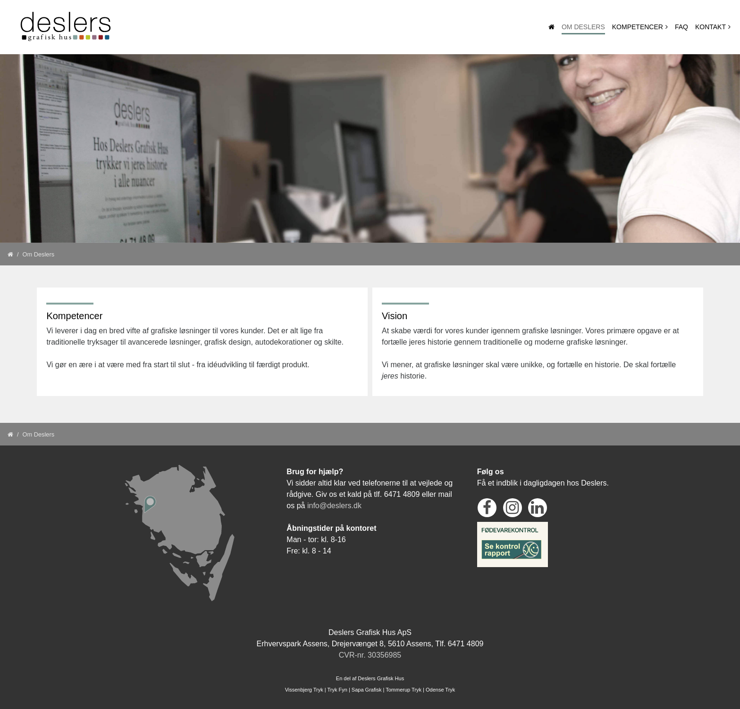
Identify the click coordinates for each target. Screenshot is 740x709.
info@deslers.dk (334, 506)
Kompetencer (637, 27)
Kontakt (710, 27)
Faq (681, 27)
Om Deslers (583, 27)
